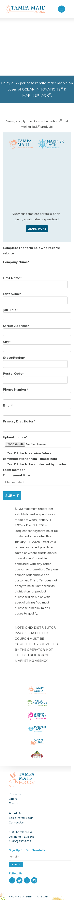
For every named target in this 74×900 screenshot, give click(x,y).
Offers (13, 794)
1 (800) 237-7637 (20, 836)
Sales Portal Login (21, 813)
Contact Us (16, 818)
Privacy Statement (21, 891)
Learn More (37, 223)
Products (15, 789)
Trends (13, 799)
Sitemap (42, 891)
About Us (15, 808)
